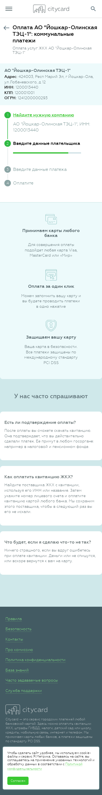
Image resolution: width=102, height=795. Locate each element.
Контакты (14, 639)
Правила (13, 619)
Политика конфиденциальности (35, 660)
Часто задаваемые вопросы (31, 680)
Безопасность (18, 629)
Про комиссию (19, 649)
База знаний (17, 670)
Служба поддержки (23, 690)
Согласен (18, 781)
